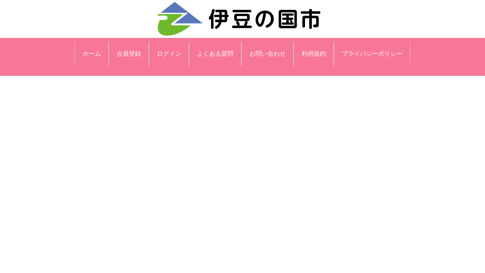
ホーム (92, 53)
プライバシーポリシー (372, 53)
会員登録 (129, 53)
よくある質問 (215, 53)
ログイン (169, 53)
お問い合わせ (267, 53)
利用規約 (314, 53)
